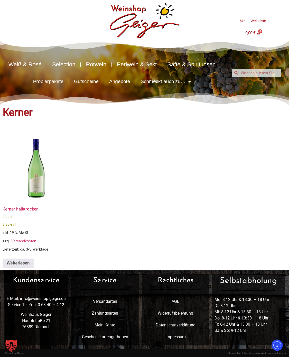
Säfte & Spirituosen (191, 64)
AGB (176, 301)
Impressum (175, 336)
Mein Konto (105, 325)
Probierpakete (48, 81)
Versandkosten (23, 241)
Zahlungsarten (105, 313)
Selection (64, 64)
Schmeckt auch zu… (166, 81)
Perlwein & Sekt (137, 64)
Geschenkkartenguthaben (105, 336)
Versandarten (105, 301)
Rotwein (96, 64)
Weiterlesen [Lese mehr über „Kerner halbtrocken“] (18, 263)
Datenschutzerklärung (175, 325)
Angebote (119, 81)
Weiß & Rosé (25, 64)
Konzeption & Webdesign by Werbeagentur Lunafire (257, 353)
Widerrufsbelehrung (175, 313)
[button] (11, 345)
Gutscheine (86, 81)
